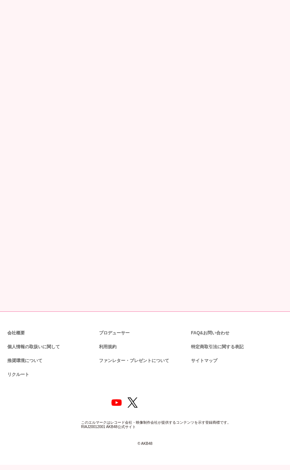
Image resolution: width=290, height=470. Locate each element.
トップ (12, 39)
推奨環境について (24, 360)
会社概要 (16, 332)
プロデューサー (113, 332)
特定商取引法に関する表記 (217, 346)
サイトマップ (202, 360)
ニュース (32, 39)
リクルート (17, 374)
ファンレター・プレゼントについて (130, 360)
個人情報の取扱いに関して (32, 346)
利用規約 (108, 346)
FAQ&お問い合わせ (210, 332)
